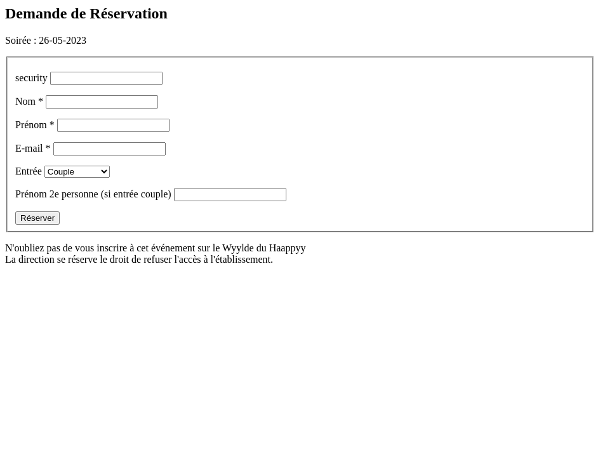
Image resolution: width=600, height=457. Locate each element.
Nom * (29, 101)
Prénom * (35, 124)
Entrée (28, 171)
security (32, 77)
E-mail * (33, 148)
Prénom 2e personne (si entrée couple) (94, 194)
